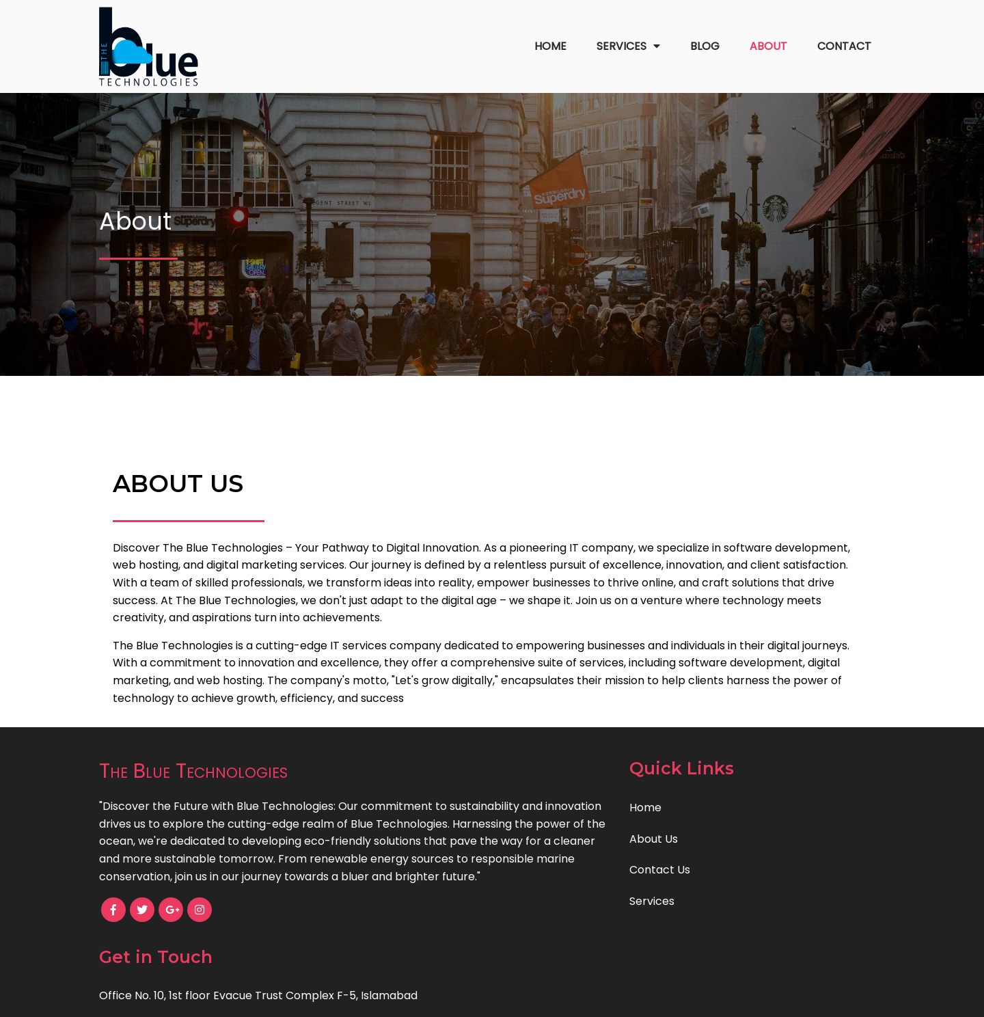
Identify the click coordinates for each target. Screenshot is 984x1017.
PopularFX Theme (577, 997)
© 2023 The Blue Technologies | (444, 997)
